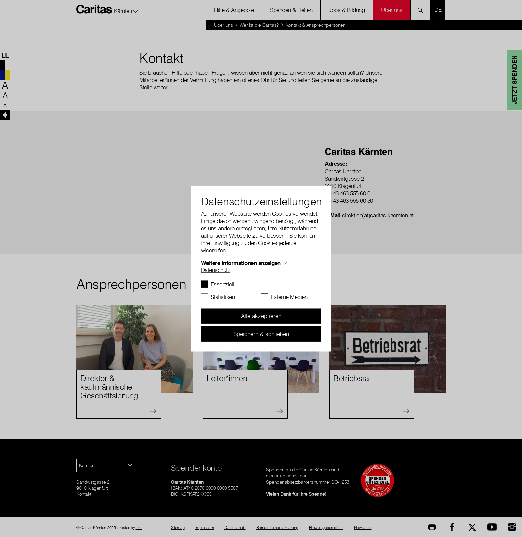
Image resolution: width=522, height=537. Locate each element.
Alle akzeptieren (261, 315)
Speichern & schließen (261, 333)
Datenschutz (216, 269)
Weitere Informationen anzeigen (241, 262)
